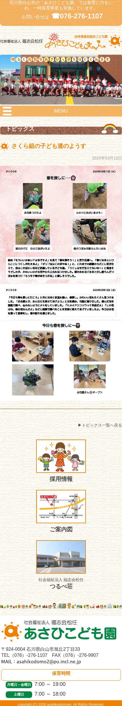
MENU (61, 111)
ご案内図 (61, 511)
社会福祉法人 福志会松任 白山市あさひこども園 (61, 48)
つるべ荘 (61, 564)
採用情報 (61, 460)
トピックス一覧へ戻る (102, 425)
